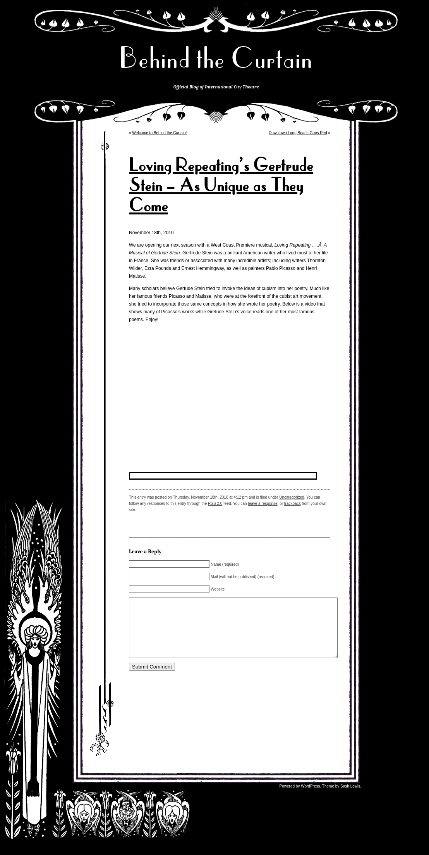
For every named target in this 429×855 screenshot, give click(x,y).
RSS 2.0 (215, 503)
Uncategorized (291, 497)
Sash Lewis (350, 798)
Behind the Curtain (216, 58)
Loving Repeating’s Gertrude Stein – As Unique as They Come (221, 185)
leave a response (262, 503)
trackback (292, 503)
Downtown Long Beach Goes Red (298, 133)
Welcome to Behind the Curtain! (159, 133)
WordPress (310, 798)
